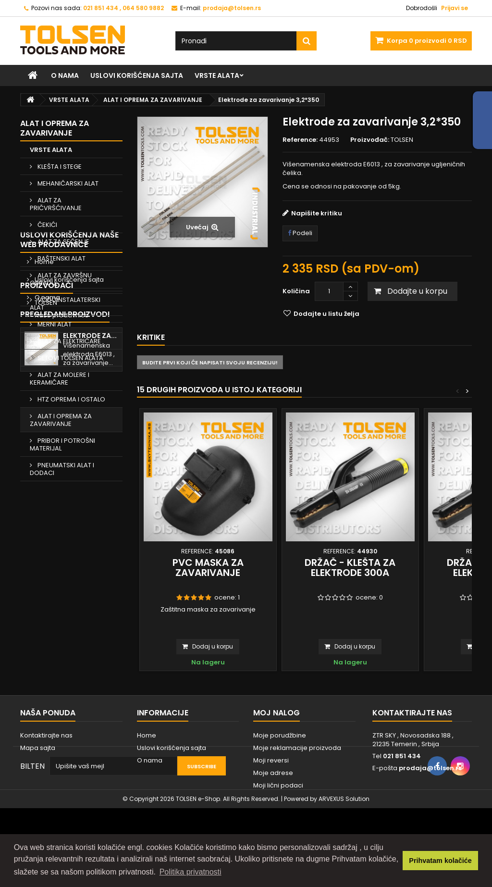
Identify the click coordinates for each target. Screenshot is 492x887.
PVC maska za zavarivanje (208, 567)
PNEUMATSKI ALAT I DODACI (62, 469)
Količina (296, 291)
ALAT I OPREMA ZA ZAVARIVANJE (61, 420)
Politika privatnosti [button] (190, 872)
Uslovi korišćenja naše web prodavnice (69, 502)
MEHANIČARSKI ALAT (67, 183)
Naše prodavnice (61, 578)
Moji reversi (271, 787)
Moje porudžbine (279, 762)
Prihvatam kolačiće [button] (440, 860)
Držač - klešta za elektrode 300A (350, 567)
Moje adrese (273, 799)
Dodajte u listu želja (325, 313)
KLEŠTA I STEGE (59, 166)
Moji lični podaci (278, 812)
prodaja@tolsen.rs (430, 795)
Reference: (300, 140)
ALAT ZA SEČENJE (62, 241)
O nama (65, 75)
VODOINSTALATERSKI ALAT (65, 303)
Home (43, 524)
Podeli (300, 232)
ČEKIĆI (46, 224)
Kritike (151, 337)
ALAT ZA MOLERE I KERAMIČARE (59, 378)
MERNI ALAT (54, 324)
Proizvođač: (369, 140)
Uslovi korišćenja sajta (136, 75)
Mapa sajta (37, 774)
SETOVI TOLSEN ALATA (69, 357)
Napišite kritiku (316, 213)
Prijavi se (454, 8)
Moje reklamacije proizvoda (297, 774)
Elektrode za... (90, 667)
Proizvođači (46, 603)
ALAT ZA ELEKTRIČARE (68, 341)
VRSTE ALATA (217, 75)
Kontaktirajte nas (46, 762)
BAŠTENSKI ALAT (61, 258)
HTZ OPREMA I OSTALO (70, 399)
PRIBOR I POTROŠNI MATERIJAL (62, 444)
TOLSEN (45, 620)
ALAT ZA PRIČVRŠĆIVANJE (56, 204)
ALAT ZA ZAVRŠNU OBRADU (61, 279)
